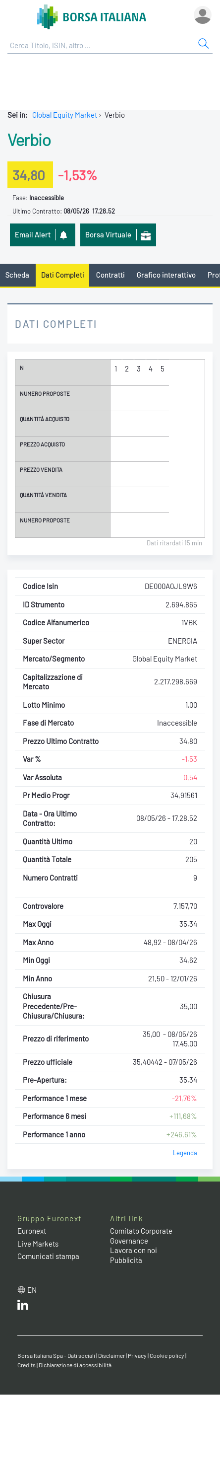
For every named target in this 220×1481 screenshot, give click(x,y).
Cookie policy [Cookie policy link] (167, 1355)
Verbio (29, 139)
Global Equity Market (64, 114)
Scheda (17, 274)
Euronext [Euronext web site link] (31, 1230)
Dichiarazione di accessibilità (75, 1364)
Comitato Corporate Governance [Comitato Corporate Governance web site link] (141, 1235)
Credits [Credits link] (26, 1364)
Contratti (110, 274)
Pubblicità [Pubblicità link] (126, 1260)
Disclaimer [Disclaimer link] (111, 1355)
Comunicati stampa (48, 1256)
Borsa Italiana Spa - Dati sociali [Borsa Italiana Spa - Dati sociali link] (56, 1355)
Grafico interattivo (166, 274)
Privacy (137, 1355)
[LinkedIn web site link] (22, 1307)
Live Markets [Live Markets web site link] (37, 1243)
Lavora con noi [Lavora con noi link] (133, 1250)
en (32, 1289)
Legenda (185, 1153)
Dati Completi (62, 274)
